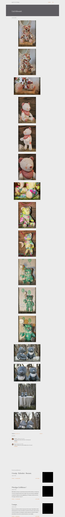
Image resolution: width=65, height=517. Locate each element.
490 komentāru (17, 478)
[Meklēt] (49, 2)
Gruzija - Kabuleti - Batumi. (22, 473)
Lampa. (14, 504)
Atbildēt (16, 446)
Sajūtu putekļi (15, 2)
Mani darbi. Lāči (17, 433)
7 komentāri (17, 516)
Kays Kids (15, 438)
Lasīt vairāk (37, 478)
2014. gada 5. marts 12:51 (21, 438)
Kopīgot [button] (41, 433)
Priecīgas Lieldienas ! (19, 487)
